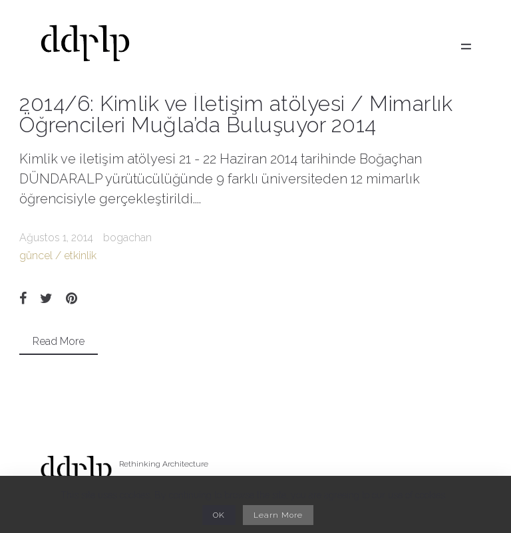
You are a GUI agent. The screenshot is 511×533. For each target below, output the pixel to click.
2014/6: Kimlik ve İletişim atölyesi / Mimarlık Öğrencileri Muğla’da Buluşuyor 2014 (235, 114)
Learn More (278, 515)
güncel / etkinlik (57, 255)
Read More (59, 341)
